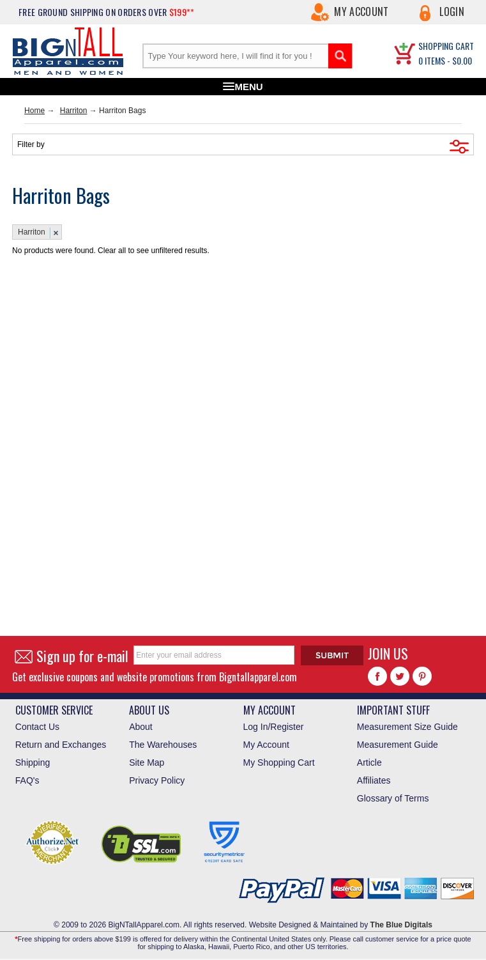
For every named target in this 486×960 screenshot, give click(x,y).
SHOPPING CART (446, 45)
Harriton (73, 110)
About (141, 727)
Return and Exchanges (60, 744)
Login (451, 11)
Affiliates (374, 780)
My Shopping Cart (279, 762)
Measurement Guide (397, 744)
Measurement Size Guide (407, 727)
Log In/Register (273, 727)
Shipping (32, 762)
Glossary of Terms (393, 798)
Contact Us (37, 727)
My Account (361, 11)
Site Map (146, 762)
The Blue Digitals (401, 924)
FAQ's (27, 780)
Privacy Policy (157, 780)
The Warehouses (163, 744)
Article (369, 762)
